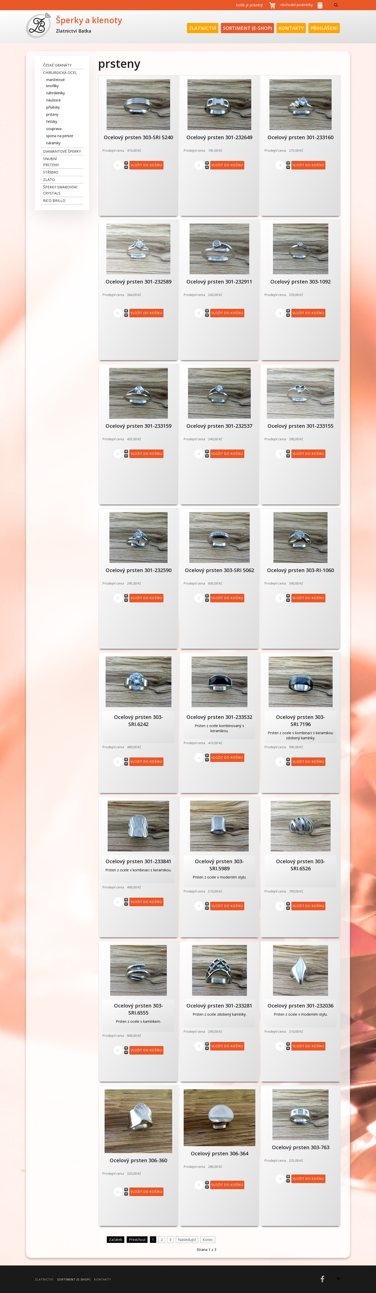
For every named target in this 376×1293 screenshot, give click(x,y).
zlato (49, 179)
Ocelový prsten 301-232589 (138, 281)
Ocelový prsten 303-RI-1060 (300, 570)
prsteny (52, 114)
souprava (53, 128)
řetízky (51, 121)
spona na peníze (59, 135)
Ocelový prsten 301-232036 (300, 1005)
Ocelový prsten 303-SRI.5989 (219, 865)
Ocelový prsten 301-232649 (219, 137)
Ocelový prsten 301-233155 (300, 425)
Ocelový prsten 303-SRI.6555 (138, 1009)
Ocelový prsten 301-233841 (138, 861)
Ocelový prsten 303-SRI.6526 (300, 865)
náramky (53, 142)
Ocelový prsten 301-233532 (219, 717)
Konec (208, 1239)
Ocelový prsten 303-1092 (300, 281)
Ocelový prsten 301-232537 (219, 425)
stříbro (50, 172)
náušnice (53, 100)
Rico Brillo (54, 200)
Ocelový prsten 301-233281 (219, 1005)
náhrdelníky (55, 92)
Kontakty (291, 28)
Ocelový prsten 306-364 (219, 1153)
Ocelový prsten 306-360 (138, 1160)
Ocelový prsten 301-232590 (138, 570)
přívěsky (53, 107)
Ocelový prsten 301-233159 (138, 425)
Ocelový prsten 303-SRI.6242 (138, 721)
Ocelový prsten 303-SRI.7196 (300, 721)
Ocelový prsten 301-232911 (219, 281)
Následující (187, 1239)
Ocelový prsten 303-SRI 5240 (138, 137)
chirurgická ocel (60, 72)
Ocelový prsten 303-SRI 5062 (219, 570)
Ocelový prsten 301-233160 (300, 137)
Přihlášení (324, 28)
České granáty (57, 65)
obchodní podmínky (296, 4)
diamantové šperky (62, 151)
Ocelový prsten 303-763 (300, 1147)
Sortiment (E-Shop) (247, 28)
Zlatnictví (202, 28)
